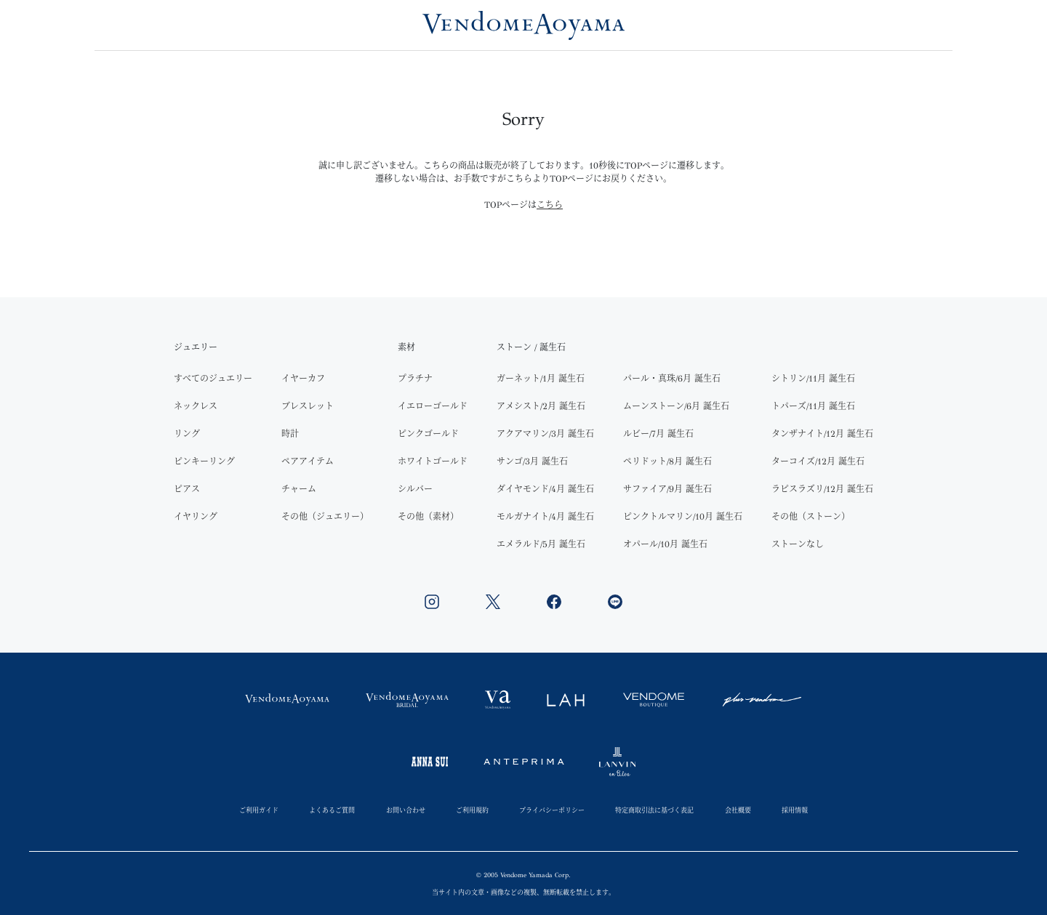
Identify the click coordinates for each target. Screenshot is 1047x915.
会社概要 (738, 810)
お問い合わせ (405, 810)
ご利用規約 (472, 810)
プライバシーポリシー (552, 810)
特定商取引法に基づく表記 (654, 810)
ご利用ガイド (258, 810)
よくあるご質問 (332, 810)
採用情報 (795, 810)
